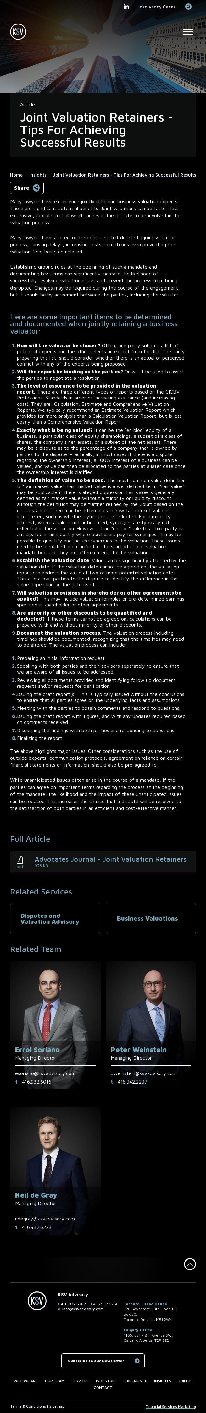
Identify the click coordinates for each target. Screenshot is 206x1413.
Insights (38, 174)
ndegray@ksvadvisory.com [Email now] (45, 1218)
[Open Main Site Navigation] (188, 32)
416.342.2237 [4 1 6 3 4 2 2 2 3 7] (132, 1081)
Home (16, 174)
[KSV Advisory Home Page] (20, 32)
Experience (136, 1380)
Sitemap (56, 1406)
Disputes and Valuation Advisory (49, 918)
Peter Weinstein (139, 1049)
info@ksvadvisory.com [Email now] (83, 1309)
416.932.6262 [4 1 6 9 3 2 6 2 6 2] (73, 1304)
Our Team (54, 1380)
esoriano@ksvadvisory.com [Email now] (45, 1073)
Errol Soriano (37, 1049)
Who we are (26, 1380)
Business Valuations (147, 918)
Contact (103, 1387)
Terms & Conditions (28, 1406)
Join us (185, 1380)
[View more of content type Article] (27, 104)
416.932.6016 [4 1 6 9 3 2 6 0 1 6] (36, 1081)
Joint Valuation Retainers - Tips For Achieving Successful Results (124, 174)
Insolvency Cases (156, 6)
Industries (107, 1380)
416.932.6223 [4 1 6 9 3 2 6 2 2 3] (37, 1227)
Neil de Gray (36, 1195)
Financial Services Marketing (171, 1406)
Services (80, 1380)
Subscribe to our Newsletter (96, 1360)
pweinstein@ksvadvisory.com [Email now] (144, 1073)
